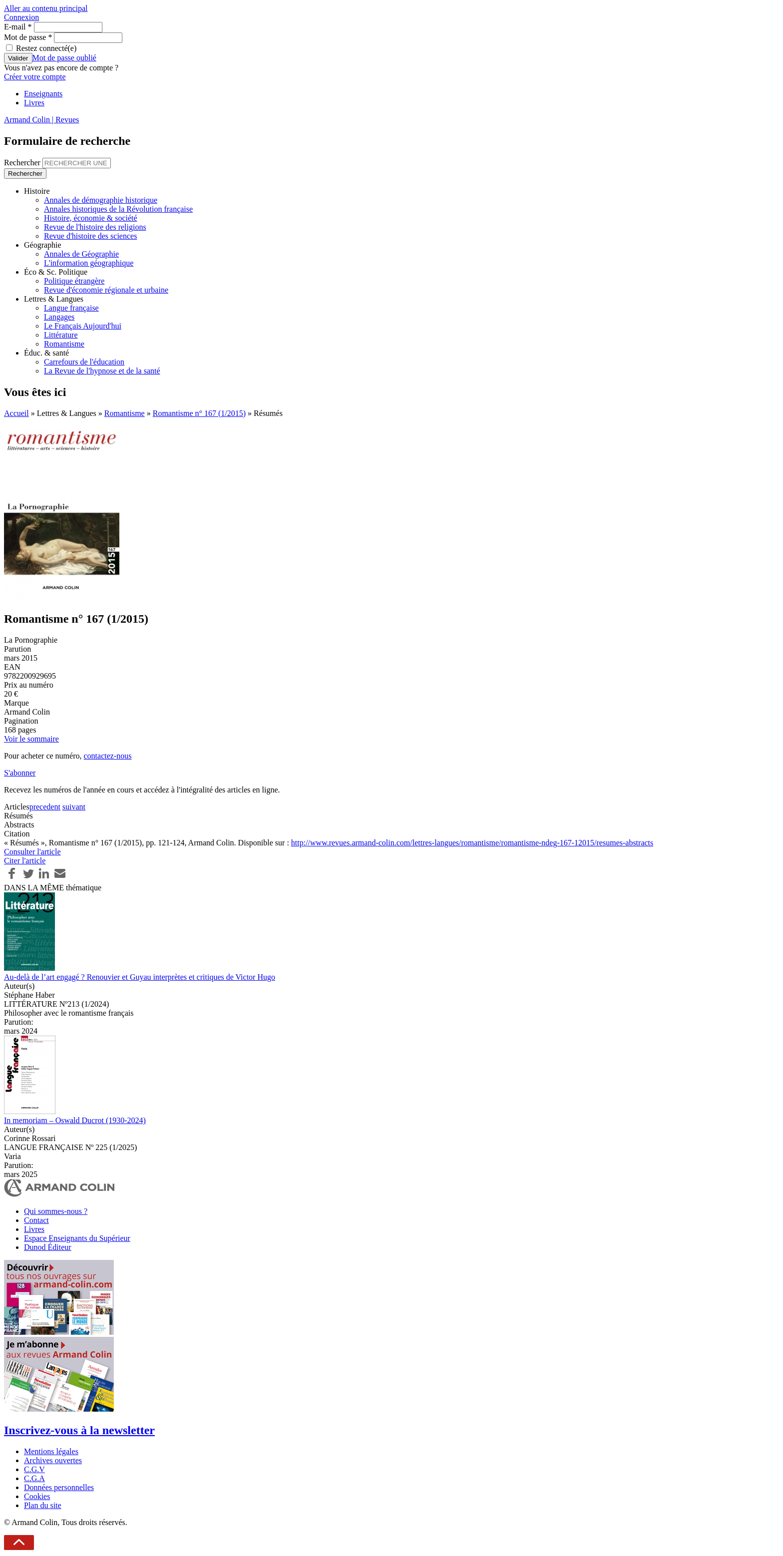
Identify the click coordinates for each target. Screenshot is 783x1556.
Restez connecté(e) (46, 48)
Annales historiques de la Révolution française (118, 209)
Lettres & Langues (53, 299)
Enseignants (43, 93)
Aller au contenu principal (46, 8)
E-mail (18, 26)
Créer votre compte (35, 76)
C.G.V (34, 1469)
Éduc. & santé (46, 353)
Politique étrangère (74, 281)
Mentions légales (51, 1451)
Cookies (37, 1496)
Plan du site (42, 1505)
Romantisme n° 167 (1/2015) (199, 413)
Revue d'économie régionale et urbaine (106, 290)
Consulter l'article (32, 851)
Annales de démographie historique (100, 200)
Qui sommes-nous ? (55, 1211)
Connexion (21, 17)
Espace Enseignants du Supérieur (77, 1238)
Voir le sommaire (31, 739)
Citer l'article (24, 860)
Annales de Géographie (81, 254)
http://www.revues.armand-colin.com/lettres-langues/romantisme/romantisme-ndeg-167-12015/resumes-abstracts (472, 842)
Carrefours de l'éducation (84, 362)
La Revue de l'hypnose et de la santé (102, 371)
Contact (36, 1220)
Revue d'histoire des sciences (90, 236)
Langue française (71, 308)
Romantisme (64, 344)
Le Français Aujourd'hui (82, 326)
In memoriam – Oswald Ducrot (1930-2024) (75, 1120)
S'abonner (19, 773)
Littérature (61, 335)
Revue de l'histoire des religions (95, 227)
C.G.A (34, 1478)
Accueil (16, 413)
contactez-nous (107, 756)
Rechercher (23, 162)
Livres (34, 102)
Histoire (37, 191)
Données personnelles (59, 1487)
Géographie (42, 245)
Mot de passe (28, 37)
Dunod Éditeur (47, 1247)
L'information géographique (88, 263)
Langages (59, 317)
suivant (73, 806)
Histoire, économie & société (90, 218)
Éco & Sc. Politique (55, 272)
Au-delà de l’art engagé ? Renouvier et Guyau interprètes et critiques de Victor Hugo (139, 977)
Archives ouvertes (53, 1460)
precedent (44, 806)
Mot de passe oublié (64, 57)
